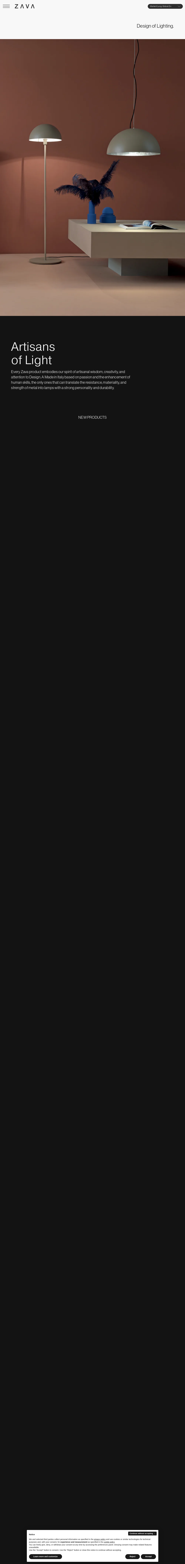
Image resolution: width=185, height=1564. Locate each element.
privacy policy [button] (100, 1539)
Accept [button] (148, 1556)
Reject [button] (132, 1556)
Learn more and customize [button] (45, 1556)
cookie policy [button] (109, 1542)
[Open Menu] (6, 6)
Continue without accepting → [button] (142, 1533)
